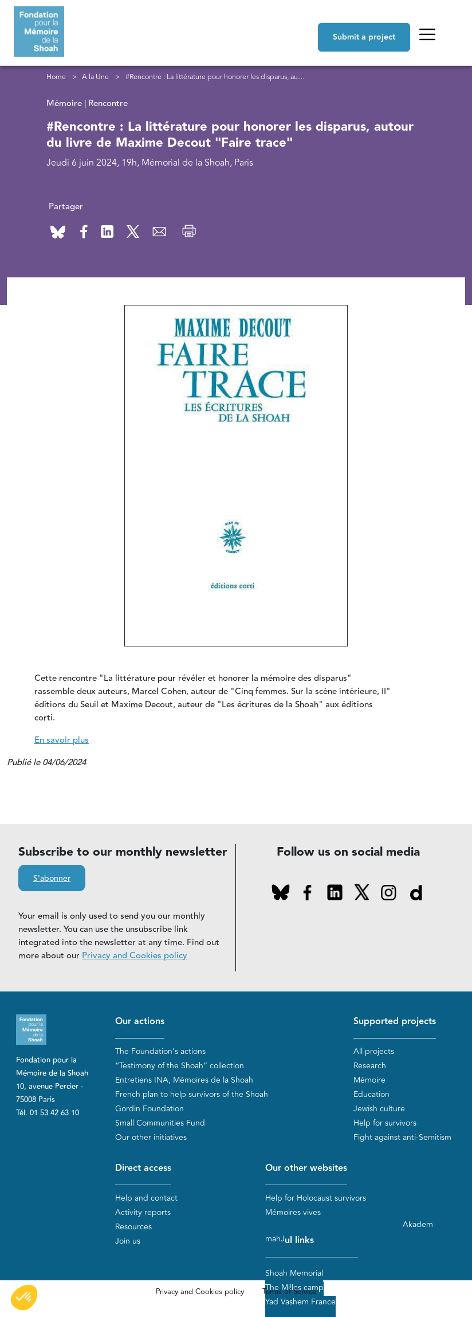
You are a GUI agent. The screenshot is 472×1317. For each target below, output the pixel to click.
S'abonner (51, 878)
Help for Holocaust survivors (315, 1198)
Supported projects (394, 1021)
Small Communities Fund (160, 1123)
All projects (373, 1051)
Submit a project (364, 37)
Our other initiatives (151, 1137)
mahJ (275, 1239)
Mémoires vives (293, 1212)
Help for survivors (384, 1123)
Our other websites (306, 1168)
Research (369, 1066)
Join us (127, 1241)
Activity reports (143, 1212)
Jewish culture (379, 1109)
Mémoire (369, 1080)
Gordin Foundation (149, 1109)
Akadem (418, 1224)
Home (56, 77)
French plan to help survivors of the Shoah (191, 1094)
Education (371, 1094)
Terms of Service (289, 1292)
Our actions (139, 1021)
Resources (133, 1227)
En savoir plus (61, 740)
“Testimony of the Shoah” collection (179, 1066)
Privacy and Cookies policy (134, 955)
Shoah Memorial (294, 1273)
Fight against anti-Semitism (402, 1137)
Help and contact (146, 1198)
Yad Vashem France (300, 1302)
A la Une (95, 77)
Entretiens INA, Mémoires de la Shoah (184, 1080)
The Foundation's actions (160, 1051)
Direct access (143, 1168)
